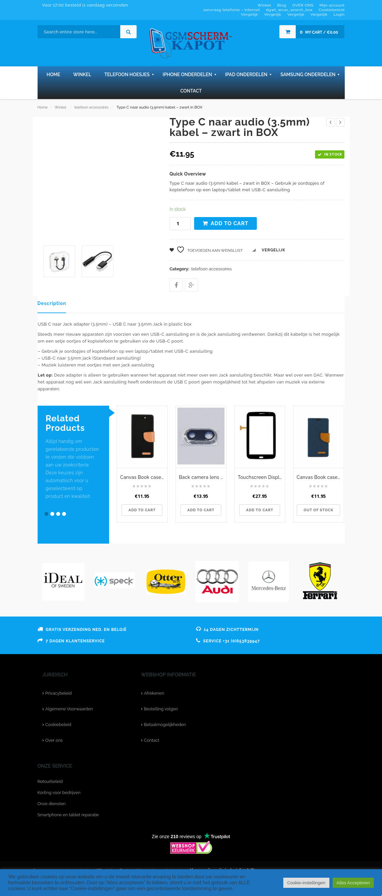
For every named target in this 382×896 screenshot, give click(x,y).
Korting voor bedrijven (59, 792)
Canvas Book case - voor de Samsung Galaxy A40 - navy (320, 477)
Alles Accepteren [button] (353, 882)
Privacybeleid (58, 693)
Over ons (54, 740)
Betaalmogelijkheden (165, 724)
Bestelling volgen (161, 708)
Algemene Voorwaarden (69, 708)
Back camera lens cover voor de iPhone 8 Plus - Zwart (202, 477)
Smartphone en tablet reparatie (68, 814)
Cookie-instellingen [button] (306, 882)
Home (43, 107)
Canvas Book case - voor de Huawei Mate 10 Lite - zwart (143, 477)
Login (339, 14)
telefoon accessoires (91, 107)
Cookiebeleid (58, 724)
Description (52, 303)
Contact (151, 740)
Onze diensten (52, 803)
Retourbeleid (50, 781)
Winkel (60, 107)
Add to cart (230, 223)
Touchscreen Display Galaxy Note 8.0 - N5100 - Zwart (261, 477)
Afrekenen (154, 693)
